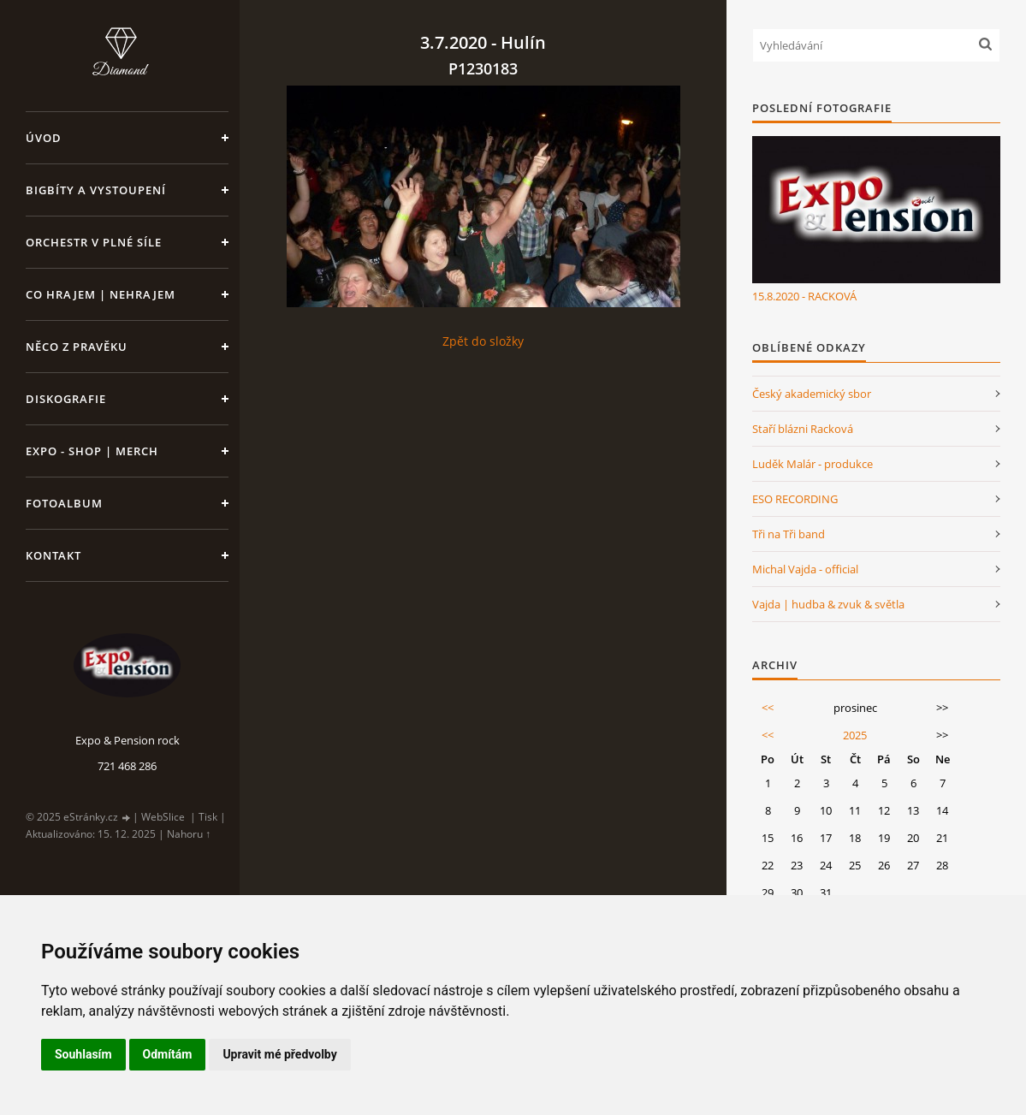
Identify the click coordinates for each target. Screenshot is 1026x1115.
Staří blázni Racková (802, 428)
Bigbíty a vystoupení (96, 190)
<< (768, 707)
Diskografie (66, 398)
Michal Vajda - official (805, 569)
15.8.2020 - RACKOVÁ (804, 296)
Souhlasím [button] (83, 1054)
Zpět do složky (483, 341)
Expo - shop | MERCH (92, 451)
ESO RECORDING (795, 499)
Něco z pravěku (77, 346)
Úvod (44, 137)
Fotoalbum (64, 503)
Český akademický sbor (811, 393)
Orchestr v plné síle (94, 242)
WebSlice (163, 817)
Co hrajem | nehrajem (100, 294)
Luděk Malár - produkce (812, 464)
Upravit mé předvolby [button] (279, 1054)
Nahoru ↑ (189, 834)
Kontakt (53, 555)
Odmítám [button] (168, 1054)
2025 (855, 735)
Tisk (208, 817)
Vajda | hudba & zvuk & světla (828, 604)
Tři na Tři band (788, 534)
